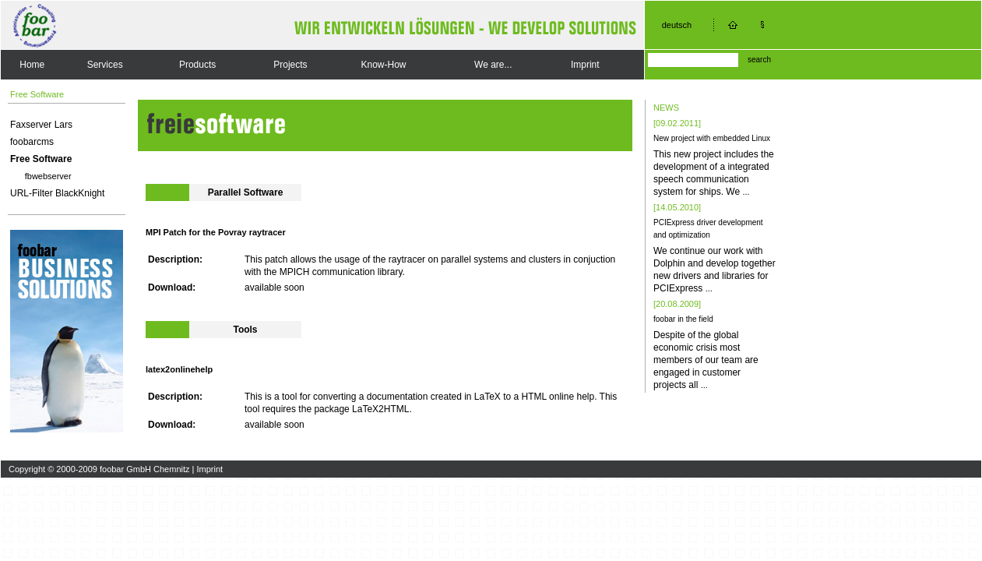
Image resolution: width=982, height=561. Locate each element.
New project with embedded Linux (711, 138)
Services (105, 64)
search (759, 59)
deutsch (677, 25)
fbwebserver (48, 176)
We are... (493, 64)
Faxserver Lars (41, 124)
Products (197, 64)
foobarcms (32, 141)
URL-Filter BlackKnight (57, 193)
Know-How (383, 64)
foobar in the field (683, 319)
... (745, 191)
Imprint (585, 64)
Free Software (41, 158)
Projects (290, 64)
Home (31, 64)
